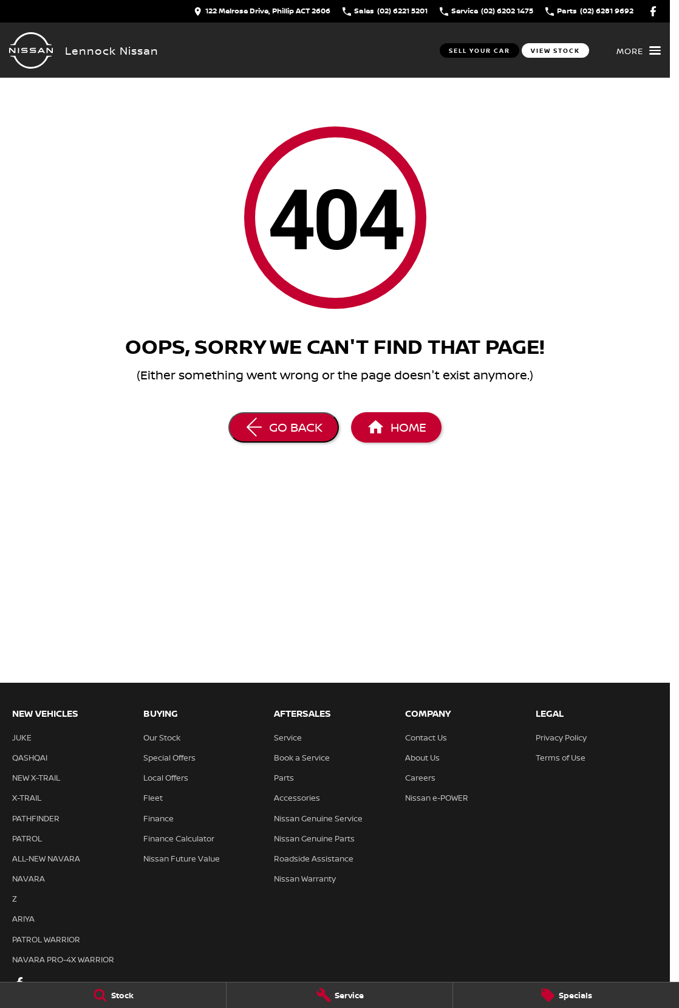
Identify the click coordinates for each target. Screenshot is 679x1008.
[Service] (339, 995)
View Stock (555, 50)
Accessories (297, 797)
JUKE (22, 737)
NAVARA (28, 878)
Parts (284, 777)
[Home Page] (31, 50)
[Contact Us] (262, 11)
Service (288, 737)
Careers (420, 777)
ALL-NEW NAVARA (46, 858)
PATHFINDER (36, 818)
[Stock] (113, 995)
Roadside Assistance (313, 858)
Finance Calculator (178, 838)
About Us (422, 757)
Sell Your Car (479, 50)
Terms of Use (560, 757)
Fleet (153, 797)
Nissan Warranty (305, 878)
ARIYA (23, 918)
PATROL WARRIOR (46, 939)
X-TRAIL (26, 797)
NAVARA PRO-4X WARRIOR (63, 959)
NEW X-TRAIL (36, 777)
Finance (158, 818)
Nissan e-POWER (436, 797)
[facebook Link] (653, 11)
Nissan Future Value (181, 858)
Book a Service (302, 757)
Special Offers (169, 757)
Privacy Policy (561, 737)
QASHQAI (29, 757)
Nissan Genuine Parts (314, 838)
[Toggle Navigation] (638, 50)
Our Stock (161, 737)
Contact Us (426, 737)
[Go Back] (283, 427)
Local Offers (165, 777)
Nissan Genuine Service (318, 818)
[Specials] (566, 995)
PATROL (27, 838)
